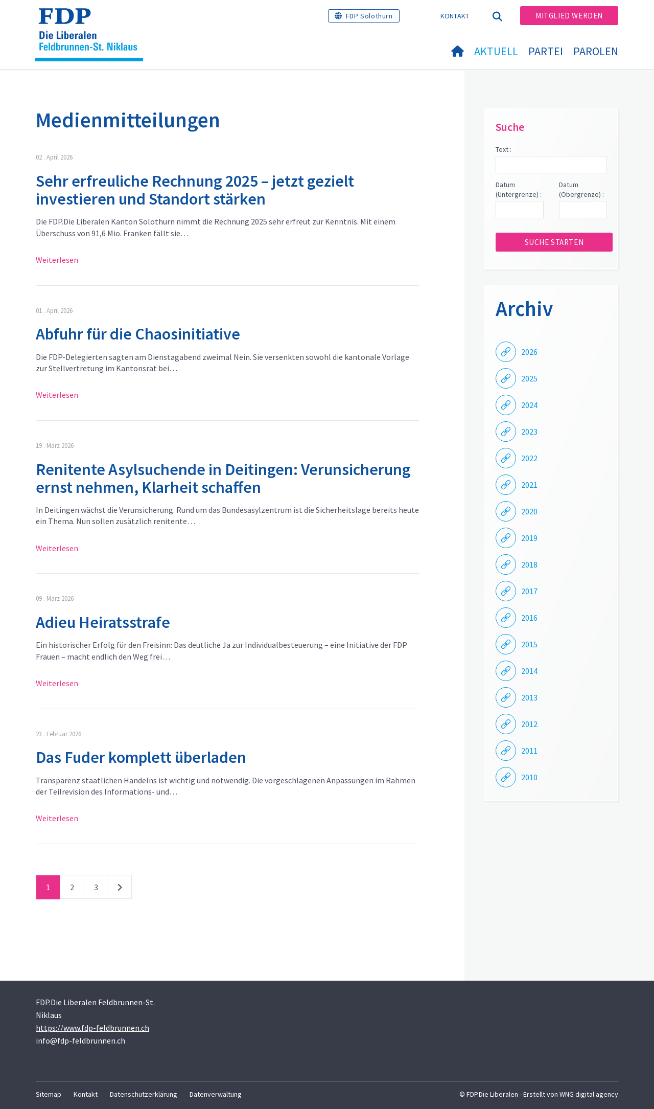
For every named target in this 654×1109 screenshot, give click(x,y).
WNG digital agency (588, 1094)
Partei (545, 51)
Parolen (595, 51)
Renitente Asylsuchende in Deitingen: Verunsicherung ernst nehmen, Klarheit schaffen (223, 478)
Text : (503, 149)
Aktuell (496, 51)
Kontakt (455, 15)
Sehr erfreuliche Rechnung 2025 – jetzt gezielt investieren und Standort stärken (195, 190)
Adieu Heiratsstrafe (103, 622)
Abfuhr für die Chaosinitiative (138, 334)
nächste (119, 889)
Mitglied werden (569, 15)
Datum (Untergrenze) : (519, 189)
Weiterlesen (57, 260)
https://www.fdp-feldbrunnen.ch (92, 1028)
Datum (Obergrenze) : (581, 189)
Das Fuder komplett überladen (141, 757)
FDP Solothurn (369, 15)
